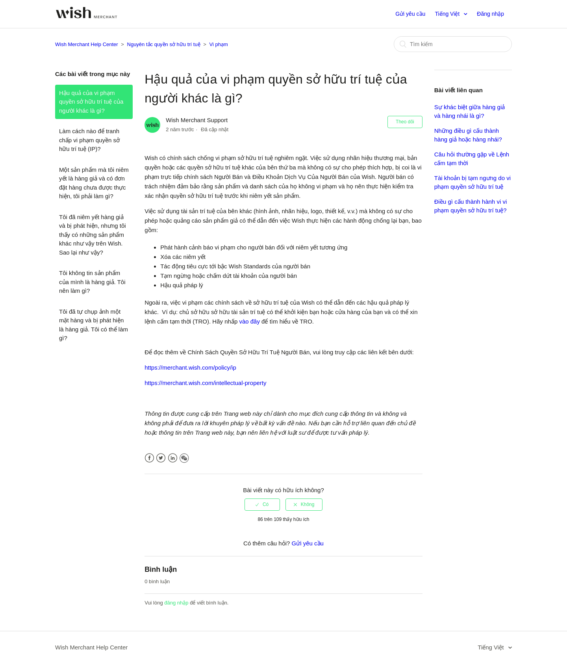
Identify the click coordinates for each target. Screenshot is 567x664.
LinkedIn (173, 458)
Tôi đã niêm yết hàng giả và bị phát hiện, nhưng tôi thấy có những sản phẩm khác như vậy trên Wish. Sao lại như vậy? (92, 235)
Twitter (161, 458)
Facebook (149, 458)
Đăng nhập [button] (490, 14)
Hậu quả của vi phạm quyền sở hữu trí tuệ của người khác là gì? (91, 101)
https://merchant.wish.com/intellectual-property (205, 382)
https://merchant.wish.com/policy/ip (190, 367)
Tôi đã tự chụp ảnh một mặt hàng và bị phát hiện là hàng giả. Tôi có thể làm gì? (93, 325)
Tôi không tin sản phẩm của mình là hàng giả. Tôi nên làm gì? (92, 282)
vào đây (249, 321)
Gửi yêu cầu (410, 14)
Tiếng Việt (448, 14)
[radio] (262, 504)
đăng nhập (176, 603)
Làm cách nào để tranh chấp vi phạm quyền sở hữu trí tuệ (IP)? (89, 140)
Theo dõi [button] (405, 122)
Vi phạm (218, 44)
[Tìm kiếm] (453, 44)
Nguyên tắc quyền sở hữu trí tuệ (163, 44)
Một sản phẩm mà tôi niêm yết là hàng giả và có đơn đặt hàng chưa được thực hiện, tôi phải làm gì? (94, 183)
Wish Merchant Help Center (86, 44)
